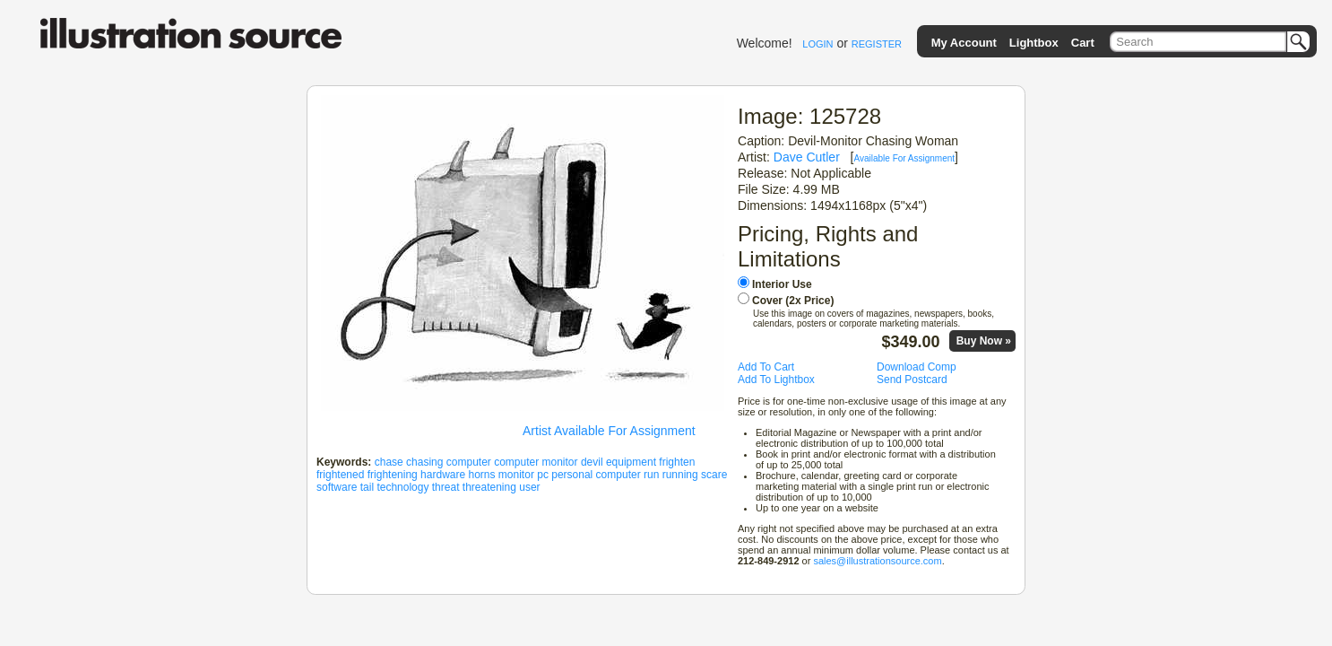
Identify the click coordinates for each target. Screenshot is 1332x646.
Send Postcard (912, 379)
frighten (677, 462)
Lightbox (1034, 42)
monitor (516, 474)
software (336, 487)
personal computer (595, 474)
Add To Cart (766, 367)
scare (714, 474)
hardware (442, 474)
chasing (424, 462)
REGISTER (877, 44)
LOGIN (817, 44)
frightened (340, 474)
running (680, 474)
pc (543, 474)
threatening (489, 487)
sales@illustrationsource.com (877, 560)
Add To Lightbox (776, 379)
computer (468, 462)
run (651, 474)
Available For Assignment (904, 158)
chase (389, 462)
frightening (393, 474)
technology (402, 487)
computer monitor (535, 462)
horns (481, 474)
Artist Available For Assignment (609, 430)
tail (367, 487)
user (529, 487)
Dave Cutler (807, 157)
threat (446, 487)
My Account (964, 42)
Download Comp (916, 367)
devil (592, 462)
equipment (631, 462)
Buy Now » (983, 341)
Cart (1082, 42)
